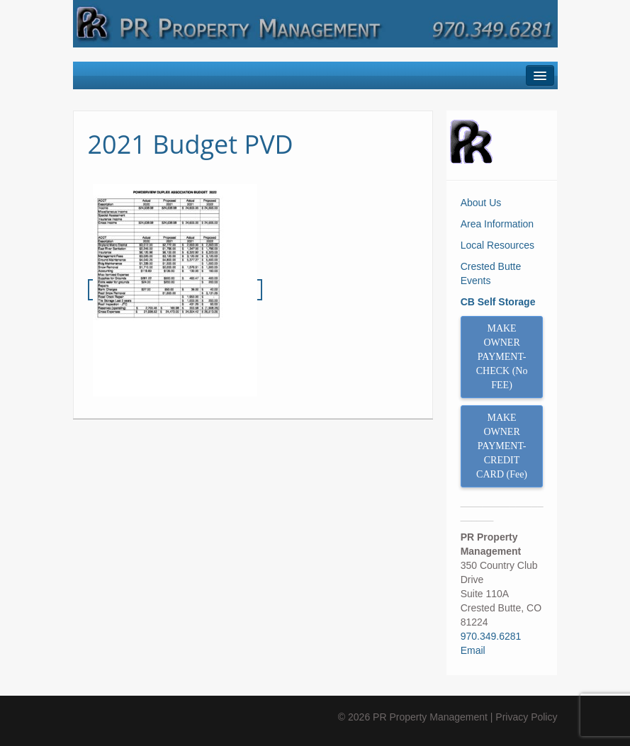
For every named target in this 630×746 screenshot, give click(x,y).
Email (473, 650)
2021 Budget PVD (190, 144)
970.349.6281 (491, 636)
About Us (481, 202)
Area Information (497, 224)
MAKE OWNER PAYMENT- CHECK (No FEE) (502, 356)
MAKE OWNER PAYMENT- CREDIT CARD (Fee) (501, 446)
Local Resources (497, 245)
